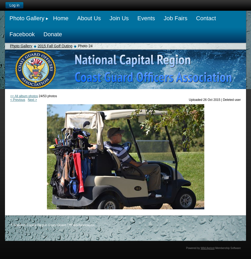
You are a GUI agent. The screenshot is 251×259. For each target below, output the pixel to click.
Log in (14, 5)
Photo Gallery (21, 46)
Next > (32, 100)
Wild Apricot (208, 248)
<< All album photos (24, 96)
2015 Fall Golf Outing (55, 46)
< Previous (17, 100)
